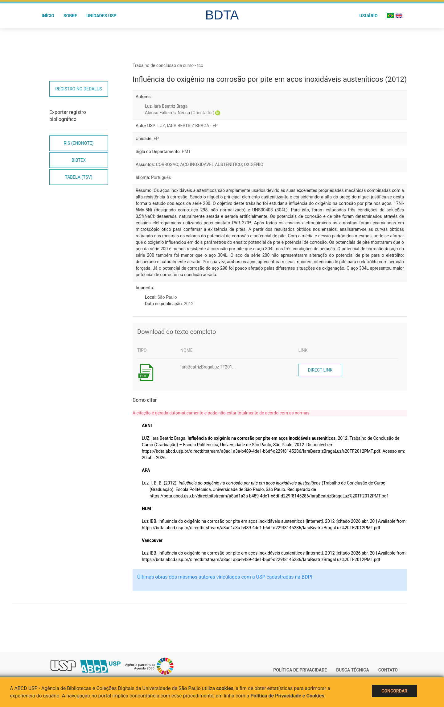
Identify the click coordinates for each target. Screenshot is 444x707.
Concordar (394, 690)
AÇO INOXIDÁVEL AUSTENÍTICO (211, 164)
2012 (188, 303)
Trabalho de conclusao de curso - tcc (168, 65)
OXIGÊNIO (253, 164)
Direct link (320, 370)
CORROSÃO (167, 164)
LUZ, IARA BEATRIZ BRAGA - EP (188, 125)
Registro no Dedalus (78, 88)
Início (48, 15)
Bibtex (79, 160)
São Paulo (167, 297)
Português (161, 177)
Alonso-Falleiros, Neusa (179, 112)
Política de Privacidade (300, 669)
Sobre (70, 15)
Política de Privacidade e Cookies (287, 696)
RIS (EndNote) (79, 143)
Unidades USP (101, 15)
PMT (186, 151)
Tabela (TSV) (78, 177)
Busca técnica (352, 669)
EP (156, 138)
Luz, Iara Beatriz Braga (166, 106)
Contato (388, 669)
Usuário (369, 15)
